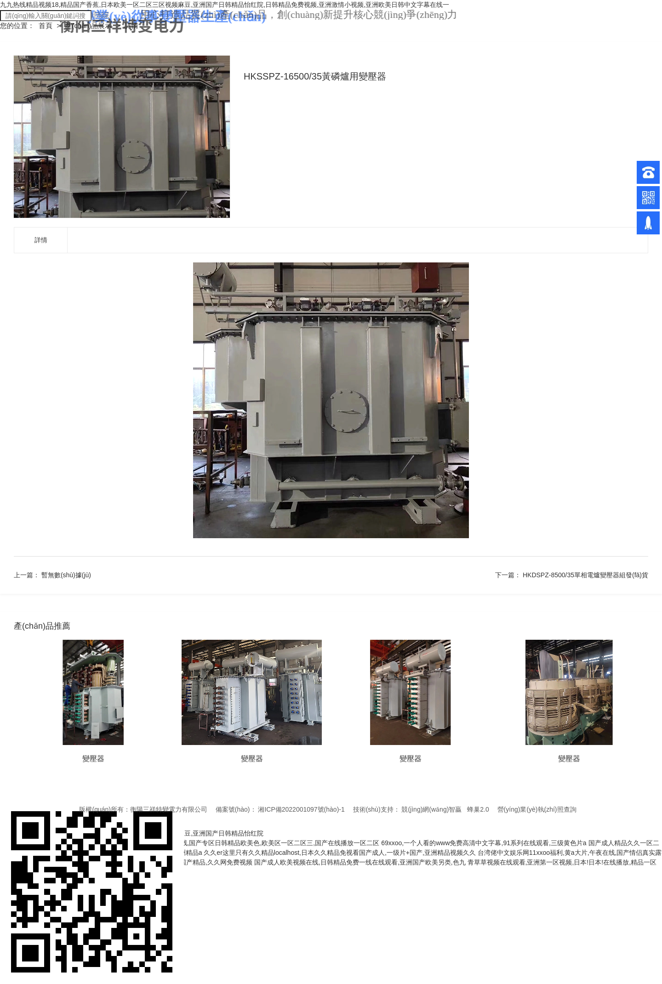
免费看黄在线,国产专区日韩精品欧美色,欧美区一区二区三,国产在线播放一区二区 (264, 843)
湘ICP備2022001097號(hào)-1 (301, 809)
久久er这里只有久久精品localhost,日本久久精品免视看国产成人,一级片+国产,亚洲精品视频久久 (340, 852)
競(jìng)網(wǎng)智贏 (431, 809)
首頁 (46, 25)
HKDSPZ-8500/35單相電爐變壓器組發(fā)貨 (585, 575)
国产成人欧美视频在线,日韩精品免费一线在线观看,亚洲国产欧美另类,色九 (360, 862)
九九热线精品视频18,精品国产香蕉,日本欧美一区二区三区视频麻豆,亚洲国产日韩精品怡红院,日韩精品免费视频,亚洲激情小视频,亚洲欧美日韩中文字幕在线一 (224, 4)
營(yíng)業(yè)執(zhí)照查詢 (536, 809)
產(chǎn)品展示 (89, 25)
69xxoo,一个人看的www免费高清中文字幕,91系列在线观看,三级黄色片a (484, 843)
